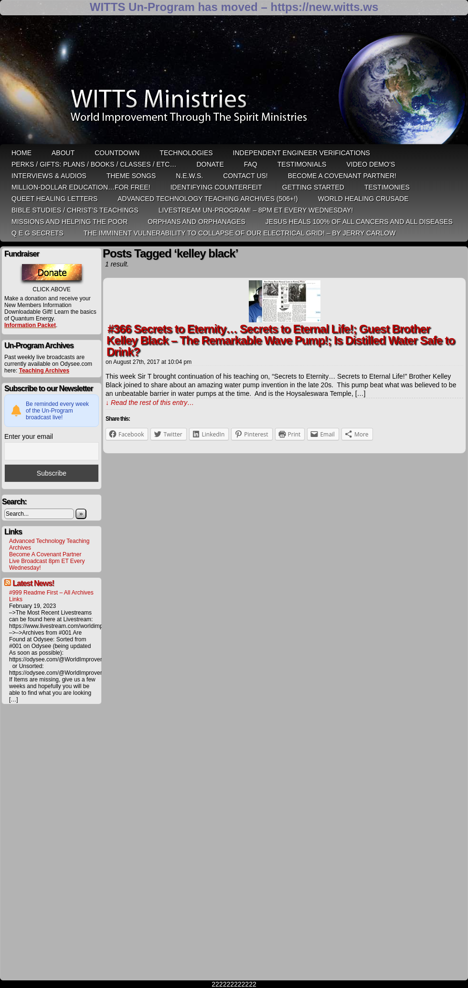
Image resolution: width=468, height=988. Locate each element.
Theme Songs (131, 176)
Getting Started (313, 187)
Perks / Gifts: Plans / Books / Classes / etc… (93, 164)
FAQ (250, 164)
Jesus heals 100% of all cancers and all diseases (359, 221)
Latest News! (33, 583)
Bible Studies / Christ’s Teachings (74, 210)
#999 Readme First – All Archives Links (51, 596)
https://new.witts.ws (324, 6)
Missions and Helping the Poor (69, 221)
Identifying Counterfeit (216, 187)
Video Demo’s (370, 164)
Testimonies (387, 187)
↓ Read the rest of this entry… (150, 402)
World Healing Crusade (363, 198)
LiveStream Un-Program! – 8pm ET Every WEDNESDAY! (256, 210)
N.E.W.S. (189, 176)
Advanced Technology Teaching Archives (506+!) (207, 198)
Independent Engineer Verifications (301, 153)
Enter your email (28, 436)
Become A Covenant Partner (45, 554)
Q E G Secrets (37, 233)
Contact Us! (245, 176)
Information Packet (30, 325)
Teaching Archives (44, 370)
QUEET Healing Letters (54, 198)
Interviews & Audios (48, 176)
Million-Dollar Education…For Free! (80, 187)
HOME (21, 153)
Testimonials (302, 164)
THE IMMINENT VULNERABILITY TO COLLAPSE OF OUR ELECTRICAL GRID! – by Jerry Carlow (240, 233)
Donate (209, 164)
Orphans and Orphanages (196, 221)
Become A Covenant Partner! (342, 176)
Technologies (186, 153)
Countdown (117, 153)
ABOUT (63, 153)
